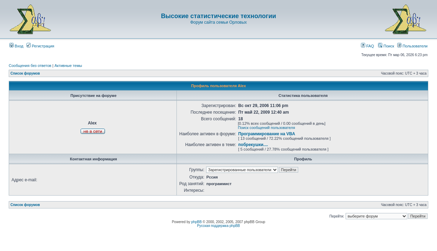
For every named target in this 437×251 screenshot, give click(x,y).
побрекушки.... (253, 144)
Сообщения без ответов (30, 65)
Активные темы (68, 65)
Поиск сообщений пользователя (266, 128)
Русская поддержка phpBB (218, 226)
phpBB (196, 222)
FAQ (367, 46)
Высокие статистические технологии (218, 16)
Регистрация (40, 46)
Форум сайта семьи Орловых (218, 22)
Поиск (386, 46)
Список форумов (25, 73)
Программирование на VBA (266, 133)
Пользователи (412, 46)
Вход (16, 46)
